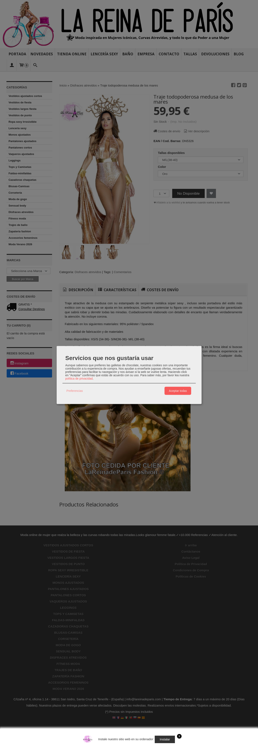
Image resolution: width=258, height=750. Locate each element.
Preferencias (74, 390)
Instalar (165, 739)
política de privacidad (79, 378)
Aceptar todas (178, 390)
